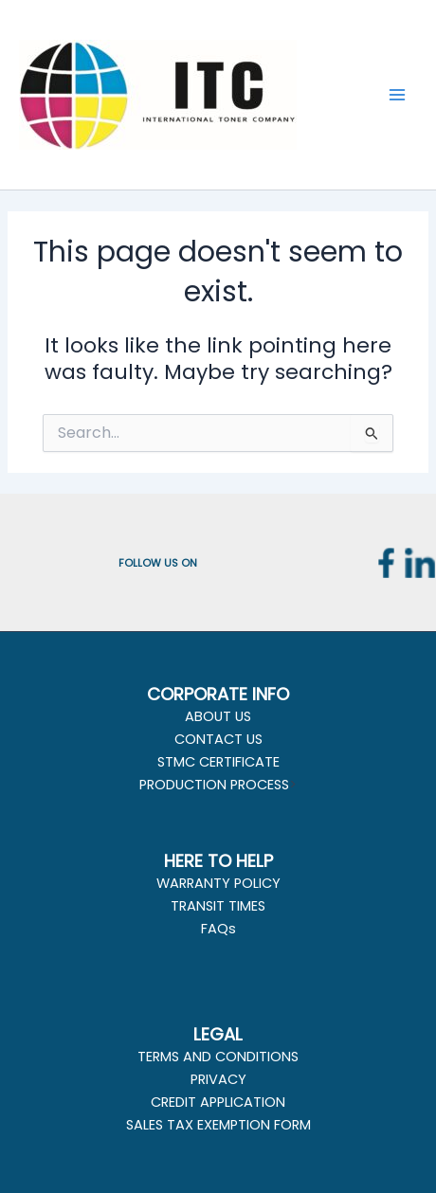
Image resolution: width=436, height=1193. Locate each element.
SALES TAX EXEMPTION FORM (218, 1124)
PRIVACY (218, 1079)
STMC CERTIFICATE (218, 761)
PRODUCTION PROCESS (214, 784)
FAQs (218, 928)
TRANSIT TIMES (218, 905)
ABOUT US (218, 716)
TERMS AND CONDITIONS (218, 1056)
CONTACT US (218, 739)
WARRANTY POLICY (218, 883)
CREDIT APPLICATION (218, 1102)
